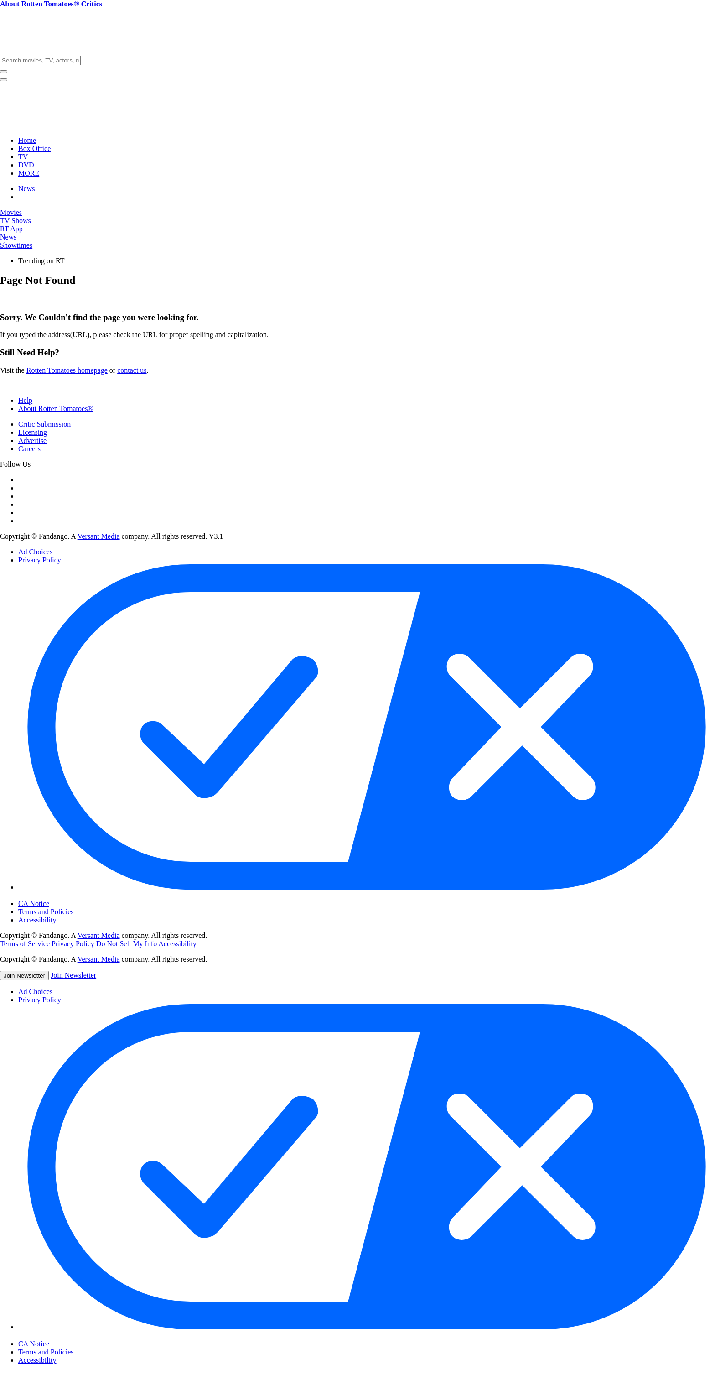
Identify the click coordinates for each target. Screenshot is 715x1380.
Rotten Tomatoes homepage (67, 370)
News (26, 189)
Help (25, 400)
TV (23, 157)
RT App (11, 229)
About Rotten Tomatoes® (55, 408)
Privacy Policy (39, 560)
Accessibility (37, 920)
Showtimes (16, 245)
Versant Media (99, 536)
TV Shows (15, 220)
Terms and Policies (46, 912)
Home (27, 140)
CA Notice (33, 903)
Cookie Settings (48, 896)
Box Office (34, 148)
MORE (28, 173)
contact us (131, 370)
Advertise (32, 440)
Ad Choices (35, 552)
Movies (11, 212)
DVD (26, 165)
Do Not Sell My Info (126, 944)
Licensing (32, 432)
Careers (29, 449)
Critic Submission (44, 424)
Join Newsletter (24, 975)
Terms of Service (25, 944)
